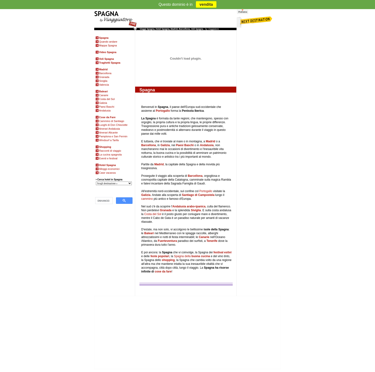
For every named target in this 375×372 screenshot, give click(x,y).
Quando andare (108, 41)
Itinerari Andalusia (109, 128)
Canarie (103, 95)
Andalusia (104, 110)
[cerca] (103, 201)
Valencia (104, 84)
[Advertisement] (259, 105)
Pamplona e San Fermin (113, 136)
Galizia (103, 102)
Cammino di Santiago (111, 121)
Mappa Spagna (108, 45)
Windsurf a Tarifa (109, 140)
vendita (206, 4)
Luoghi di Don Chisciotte (113, 124)
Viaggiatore (213, 29)
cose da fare (163, 271)
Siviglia (103, 80)
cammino (147, 198)
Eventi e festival (108, 158)
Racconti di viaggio (110, 150)
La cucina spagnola (110, 154)
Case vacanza (107, 172)
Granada (104, 77)
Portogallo (205, 191)
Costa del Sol (107, 99)
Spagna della (192, 256)
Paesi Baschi (106, 106)
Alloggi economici (109, 168)
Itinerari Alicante (108, 132)
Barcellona (105, 73)
